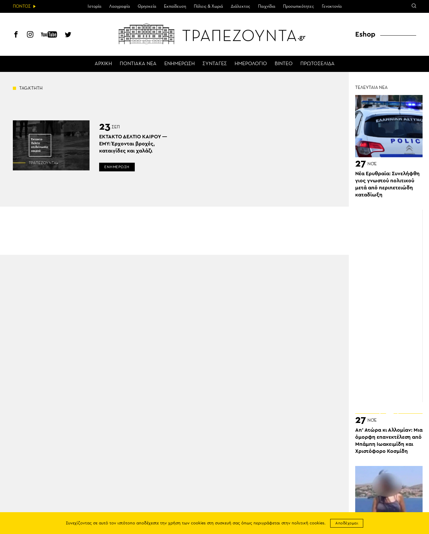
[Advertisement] (392, 306)
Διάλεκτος (240, 6)
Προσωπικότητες (298, 6)
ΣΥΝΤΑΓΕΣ (214, 63)
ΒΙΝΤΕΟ (284, 63)
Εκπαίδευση (175, 6)
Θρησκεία (147, 6)
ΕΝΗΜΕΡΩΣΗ (179, 63)
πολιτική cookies (308, 523)
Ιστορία (94, 6)
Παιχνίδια (266, 6)
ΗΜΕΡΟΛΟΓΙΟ (251, 63)
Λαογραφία (119, 6)
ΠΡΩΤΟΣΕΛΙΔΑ (317, 63)
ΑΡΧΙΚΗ (103, 63)
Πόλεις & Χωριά (208, 6)
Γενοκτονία (332, 6)
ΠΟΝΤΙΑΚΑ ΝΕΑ (138, 63)
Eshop (365, 34)
